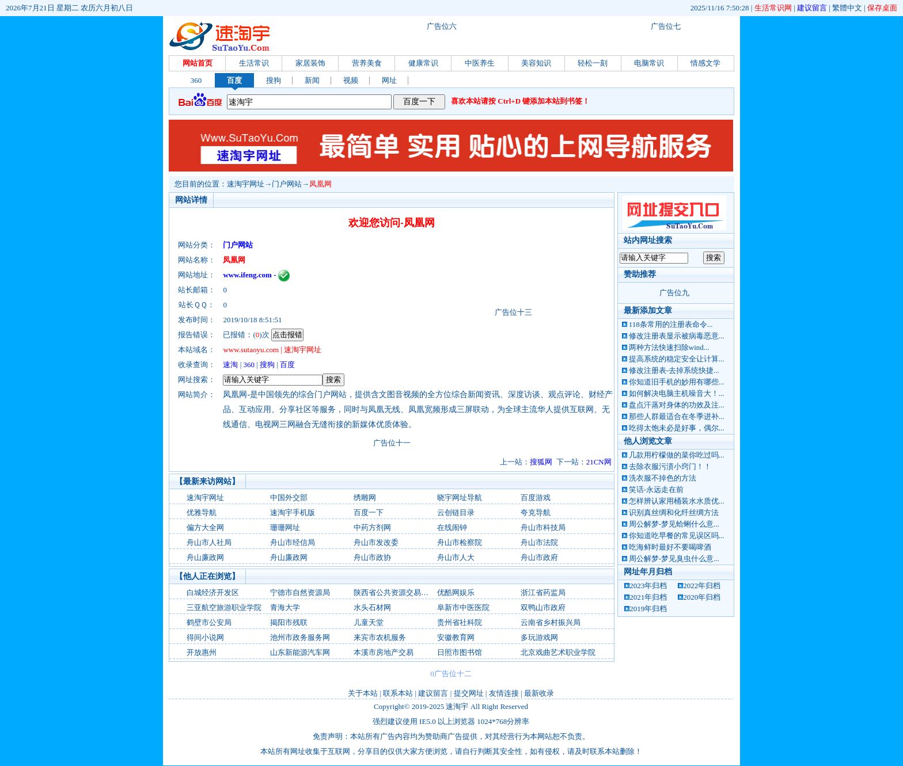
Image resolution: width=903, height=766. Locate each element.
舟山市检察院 (459, 542)
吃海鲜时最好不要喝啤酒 (670, 547)
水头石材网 (372, 607)
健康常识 (423, 63)
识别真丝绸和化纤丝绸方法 (674, 512)
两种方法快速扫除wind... (669, 347)
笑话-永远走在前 (656, 489)
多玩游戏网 (539, 637)
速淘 (230, 364)
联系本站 (398, 693)
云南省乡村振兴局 (550, 622)
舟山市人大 (456, 557)
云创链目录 (456, 512)
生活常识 (254, 63)
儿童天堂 (369, 622)
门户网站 (287, 184)
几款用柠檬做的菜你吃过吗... (676, 455)
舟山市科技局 (543, 527)
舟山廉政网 (205, 557)
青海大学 (285, 607)
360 (196, 80)
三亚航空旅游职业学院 (224, 607)
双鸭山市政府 (543, 607)
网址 (389, 80)
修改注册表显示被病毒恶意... (676, 335)
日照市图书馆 (459, 652)
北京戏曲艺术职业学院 (558, 652)
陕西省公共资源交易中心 (395, 592)
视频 (350, 80)
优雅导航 (202, 512)
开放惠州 (202, 652)
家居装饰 (310, 63)
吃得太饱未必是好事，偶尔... (676, 428)
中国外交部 (289, 497)
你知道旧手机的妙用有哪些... (676, 382)
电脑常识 (649, 63)
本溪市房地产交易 (383, 652)
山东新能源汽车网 (300, 652)
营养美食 (367, 63)
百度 (234, 80)
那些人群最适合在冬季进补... (676, 416)
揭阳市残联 (289, 622)
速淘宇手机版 (292, 512)
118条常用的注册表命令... (671, 324)
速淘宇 (457, 706)
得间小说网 (205, 637)
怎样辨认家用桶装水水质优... (676, 501)
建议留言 (812, 7)
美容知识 (536, 63)
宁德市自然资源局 (300, 592)
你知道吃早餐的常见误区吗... (676, 535)
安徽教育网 (456, 637)
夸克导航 (536, 512)
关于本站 (363, 693)
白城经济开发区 (213, 592)
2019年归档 (648, 608)
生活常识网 (773, 7)
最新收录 (539, 693)
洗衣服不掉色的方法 (662, 478)
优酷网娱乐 (456, 592)
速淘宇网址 (245, 184)
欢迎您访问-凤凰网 (391, 222)
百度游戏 (536, 497)
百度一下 (369, 512)
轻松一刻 (593, 63)
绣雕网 (365, 497)
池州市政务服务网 (300, 637)
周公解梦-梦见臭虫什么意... (674, 558)
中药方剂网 (372, 527)
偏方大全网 (205, 527)
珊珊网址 (285, 527)
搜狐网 (541, 462)
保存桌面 (882, 7)
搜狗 (273, 80)
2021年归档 (648, 597)
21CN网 (599, 462)
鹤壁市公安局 (209, 622)
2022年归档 (701, 585)
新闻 (312, 80)
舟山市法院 (539, 542)
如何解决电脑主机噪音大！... (676, 393)
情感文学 (705, 63)
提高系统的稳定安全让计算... (676, 359)
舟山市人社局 (209, 542)
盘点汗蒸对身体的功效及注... (676, 405)
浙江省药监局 (543, 592)
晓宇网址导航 (459, 497)
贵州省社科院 (459, 622)
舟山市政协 (372, 557)
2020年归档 (701, 597)
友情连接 (504, 693)
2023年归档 (648, 585)
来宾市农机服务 (380, 637)
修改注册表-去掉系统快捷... (674, 370)
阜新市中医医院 (463, 607)
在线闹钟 (452, 527)
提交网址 (469, 693)
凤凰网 (320, 184)
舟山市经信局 (292, 542)
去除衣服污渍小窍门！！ (670, 466)
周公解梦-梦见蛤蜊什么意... (674, 524)
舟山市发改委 (376, 542)
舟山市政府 (539, 557)
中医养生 (480, 63)
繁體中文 (847, 7)
